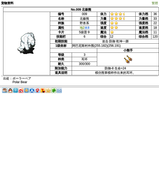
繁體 (155, 3)
